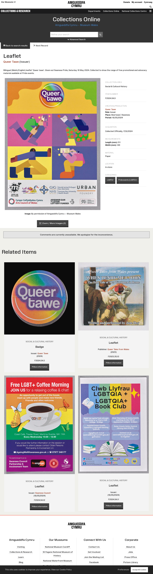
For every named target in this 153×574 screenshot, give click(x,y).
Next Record (40, 45)
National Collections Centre (134, 11)
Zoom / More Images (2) (52, 223)
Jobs (130, 552)
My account (137, 2)
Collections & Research (15, 11)
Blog (21, 562)
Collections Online (111, 11)
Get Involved (94, 552)
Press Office (130, 557)
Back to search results (15, 45)
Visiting (21, 547)
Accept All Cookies (139, 570)
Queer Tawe (11, 61)
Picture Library (130, 562)
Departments (94, 11)
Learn (21, 557)
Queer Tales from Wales (118, 349)
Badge (39, 346)
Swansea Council (42, 493)
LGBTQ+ (110, 180)
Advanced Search (77, 39)
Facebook (94, 562)
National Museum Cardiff (57, 547)
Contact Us (94, 547)
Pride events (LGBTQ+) (127, 180)
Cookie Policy (66, 570)
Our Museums (8, 2)
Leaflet (113, 342)
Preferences (123, 570)
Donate (126, 2)
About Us (130, 547)
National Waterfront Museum (57, 561)
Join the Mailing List (94, 557)
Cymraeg (148, 2)
